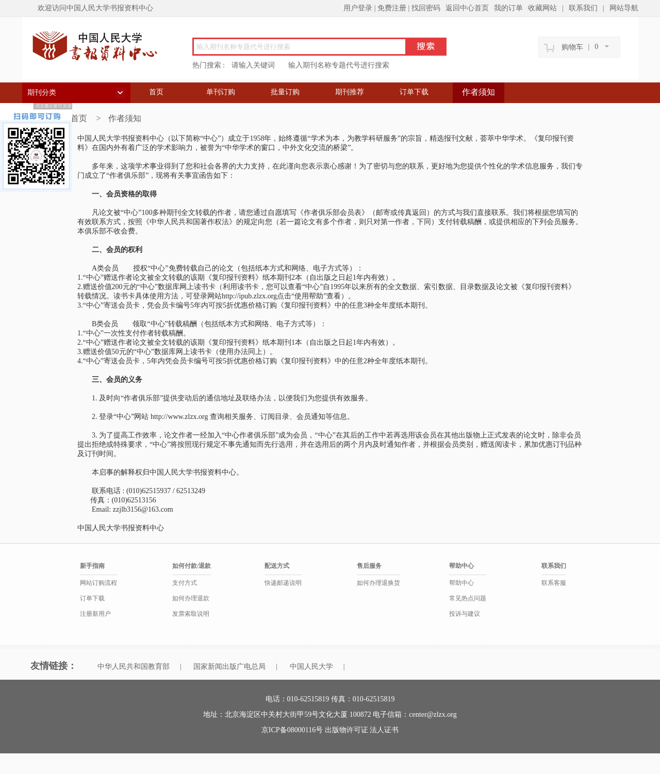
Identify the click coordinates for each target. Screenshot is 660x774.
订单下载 (414, 92)
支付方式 (184, 582)
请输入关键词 (253, 65)
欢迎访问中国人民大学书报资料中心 (95, 8)
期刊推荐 (349, 92)
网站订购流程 (98, 582)
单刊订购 (220, 92)
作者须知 (478, 92)
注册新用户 (95, 613)
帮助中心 (461, 582)
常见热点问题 (467, 598)
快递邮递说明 (283, 582)
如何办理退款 (190, 598)
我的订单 (508, 8)
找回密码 (425, 8)
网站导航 (623, 8)
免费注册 (391, 8)
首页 (156, 92)
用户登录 (357, 8)
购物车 (572, 47)
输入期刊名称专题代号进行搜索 (338, 65)
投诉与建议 (464, 613)
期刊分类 (41, 92)
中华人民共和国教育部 (133, 666)
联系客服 (553, 582)
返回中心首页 (467, 8)
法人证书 (384, 730)
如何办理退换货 (378, 582)
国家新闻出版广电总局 (229, 666)
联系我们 (583, 8)
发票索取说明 (190, 613)
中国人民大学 (311, 666)
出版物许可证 (347, 730)
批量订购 (285, 92)
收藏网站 (542, 8)
